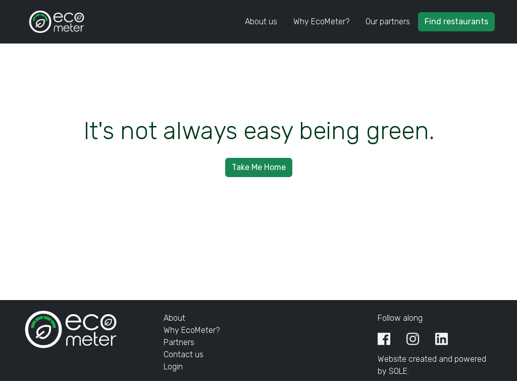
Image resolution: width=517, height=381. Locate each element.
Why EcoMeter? (321, 21)
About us (261, 21)
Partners (179, 342)
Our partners (388, 21)
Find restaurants (456, 21)
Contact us (183, 354)
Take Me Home (259, 167)
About (174, 318)
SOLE (398, 371)
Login (173, 366)
